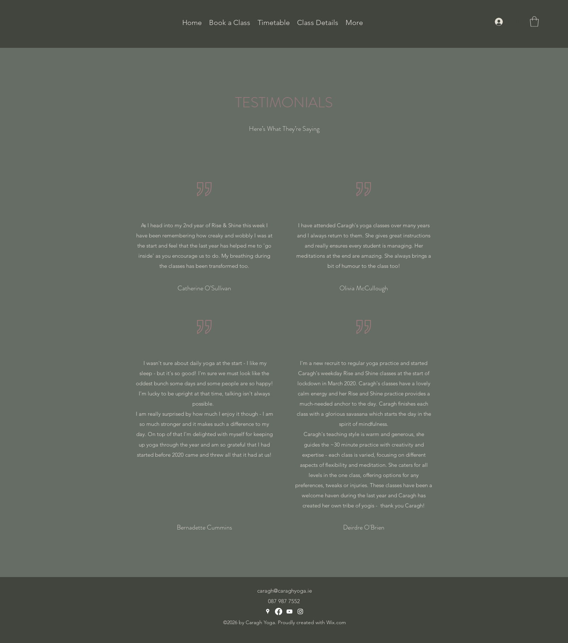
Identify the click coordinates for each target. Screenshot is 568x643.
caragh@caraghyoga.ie (284, 590)
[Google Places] (267, 611)
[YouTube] (289, 611)
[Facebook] (278, 611)
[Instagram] (300, 611)
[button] (317, 21)
